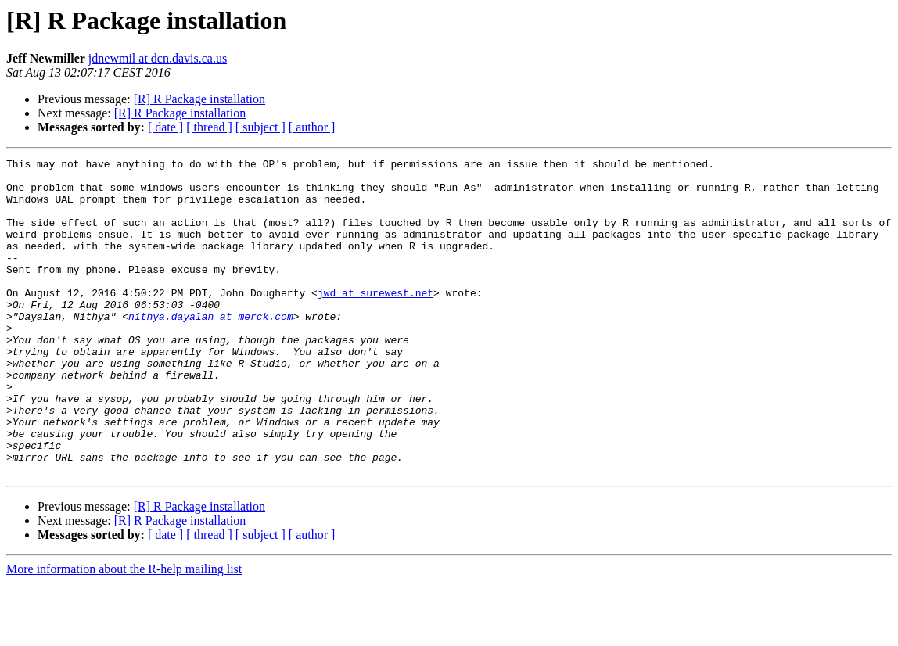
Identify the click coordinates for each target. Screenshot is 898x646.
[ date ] (165, 127)
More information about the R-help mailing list (124, 632)
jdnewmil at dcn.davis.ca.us (157, 58)
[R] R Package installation (199, 99)
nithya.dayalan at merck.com (210, 349)
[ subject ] (260, 127)
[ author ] (312, 127)
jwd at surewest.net (375, 321)
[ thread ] (209, 127)
